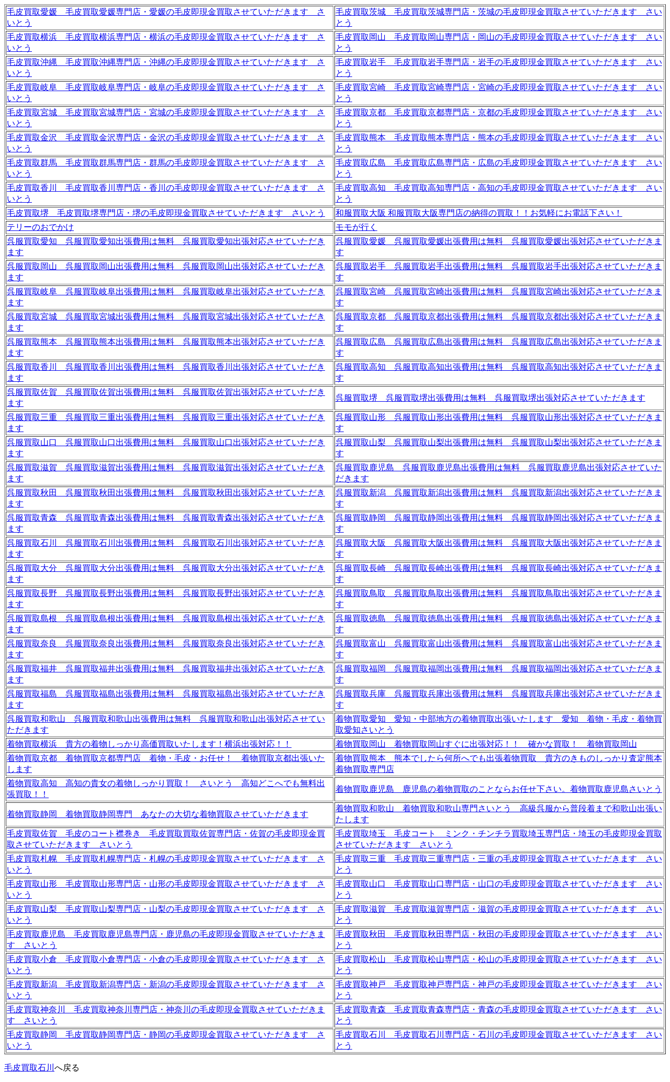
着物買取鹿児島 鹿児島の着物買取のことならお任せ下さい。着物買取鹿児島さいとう (499, 789)
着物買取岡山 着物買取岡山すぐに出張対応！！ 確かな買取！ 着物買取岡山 (486, 743)
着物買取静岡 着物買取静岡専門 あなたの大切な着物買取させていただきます (157, 814)
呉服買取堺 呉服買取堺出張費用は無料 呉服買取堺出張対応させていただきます (490, 397)
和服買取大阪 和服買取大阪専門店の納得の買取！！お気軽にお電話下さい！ (479, 212)
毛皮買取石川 (29, 1067)
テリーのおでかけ (40, 227)
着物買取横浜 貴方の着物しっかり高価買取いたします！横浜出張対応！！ (149, 743)
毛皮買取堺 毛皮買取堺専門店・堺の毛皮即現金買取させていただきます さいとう (166, 212)
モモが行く (356, 227)
